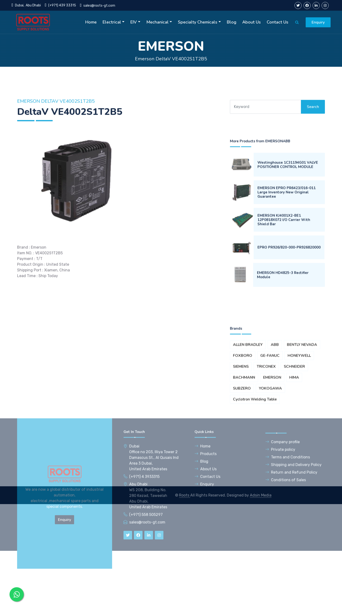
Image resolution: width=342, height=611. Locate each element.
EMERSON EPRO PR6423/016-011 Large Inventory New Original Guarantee (286, 253)
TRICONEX (266, 433)
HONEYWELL (299, 422)
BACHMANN (244, 444)
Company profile (282, 494)
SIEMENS (241, 433)
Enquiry (318, 22)
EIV (133, 22)
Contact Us (277, 22)
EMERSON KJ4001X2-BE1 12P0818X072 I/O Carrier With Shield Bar (283, 280)
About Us (251, 22)
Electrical (112, 22)
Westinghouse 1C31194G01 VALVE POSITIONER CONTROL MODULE (287, 225)
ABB (275, 411)
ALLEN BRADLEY (248, 411)
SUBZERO (242, 455)
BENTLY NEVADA (302, 411)
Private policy (280, 501)
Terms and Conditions (287, 509)
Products (206, 505)
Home (91, 22)
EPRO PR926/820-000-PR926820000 (289, 308)
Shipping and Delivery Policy (293, 516)
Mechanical (157, 22)
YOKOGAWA (270, 455)
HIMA (294, 444)
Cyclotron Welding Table (255, 466)
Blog (231, 22)
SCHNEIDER (294, 433)
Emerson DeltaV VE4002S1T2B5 (171, 59)
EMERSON (272, 444)
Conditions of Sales (285, 532)
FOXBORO (242, 422)
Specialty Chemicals (197, 22)
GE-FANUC (270, 422)
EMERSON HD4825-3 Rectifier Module (283, 335)
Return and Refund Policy (291, 524)
